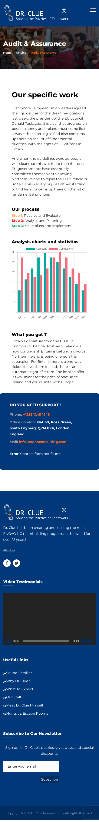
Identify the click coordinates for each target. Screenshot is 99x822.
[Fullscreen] (90, 641)
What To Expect (19, 689)
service (21, 52)
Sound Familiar (19, 673)
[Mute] (83, 641)
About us (9, 550)
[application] (49, 619)
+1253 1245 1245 (36, 414)
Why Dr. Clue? (18, 681)
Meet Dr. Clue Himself (24, 705)
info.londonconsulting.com (42, 442)
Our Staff (13, 697)
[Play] (9, 641)
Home (7, 52)
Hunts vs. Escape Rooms (27, 713)
